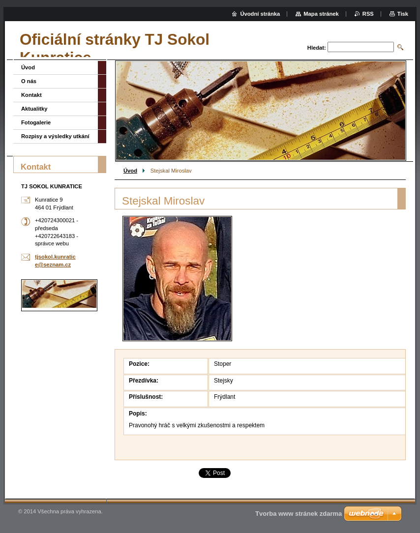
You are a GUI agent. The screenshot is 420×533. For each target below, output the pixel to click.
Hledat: (316, 48)
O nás (28, 81)
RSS (368, 14)
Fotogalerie (36, 122)
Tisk (402, 14)
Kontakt (31, 95)
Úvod (130, 171)
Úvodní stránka (260, 14)
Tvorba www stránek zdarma (298, 513)
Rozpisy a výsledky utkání (55, 136)
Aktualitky (34, 109)
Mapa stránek (321, 14)
